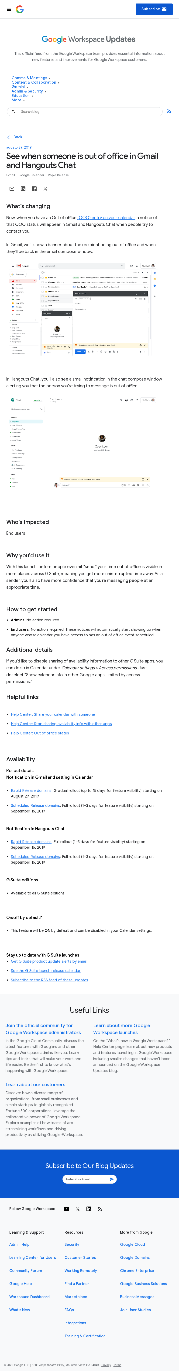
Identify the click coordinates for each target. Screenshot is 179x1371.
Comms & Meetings (31, 78)
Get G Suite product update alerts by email (49, 961)
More (18, 100)
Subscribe (154, 9)
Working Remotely (81, 1270)
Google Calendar (32, 175)
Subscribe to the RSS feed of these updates (49, 980)
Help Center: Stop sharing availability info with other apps (61, 724)
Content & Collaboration (35, 82)
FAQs (69, 1310)
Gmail (11, 175)
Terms (117, 1365)
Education (22, 96)
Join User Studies (135, 1310)
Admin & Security (29, 91)
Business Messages (137, 1297)
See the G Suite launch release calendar (46, 971)
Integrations (75, 1323)
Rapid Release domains (31, 790)
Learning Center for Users (32, 1257)
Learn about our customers (35, 1085)
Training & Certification (85, 1336)
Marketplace (76, 1297)
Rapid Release (58, 175)
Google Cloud (132, 1244)
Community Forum (25, 1270)
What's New (19, 1310)
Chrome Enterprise (137, 1270)
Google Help (20, 1284)
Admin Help (19, 1244)
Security (72, 1244)
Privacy (106, 1365)
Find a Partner (77, 1284)
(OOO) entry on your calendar (106, 217)
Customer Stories (80, 1257)
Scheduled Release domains (35, 805)
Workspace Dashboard (29, 1297)
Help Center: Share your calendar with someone (53, 714)
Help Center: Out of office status (40, 733)
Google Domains (135, 1257)
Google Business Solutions (143, 1284)
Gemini (20, 87)
